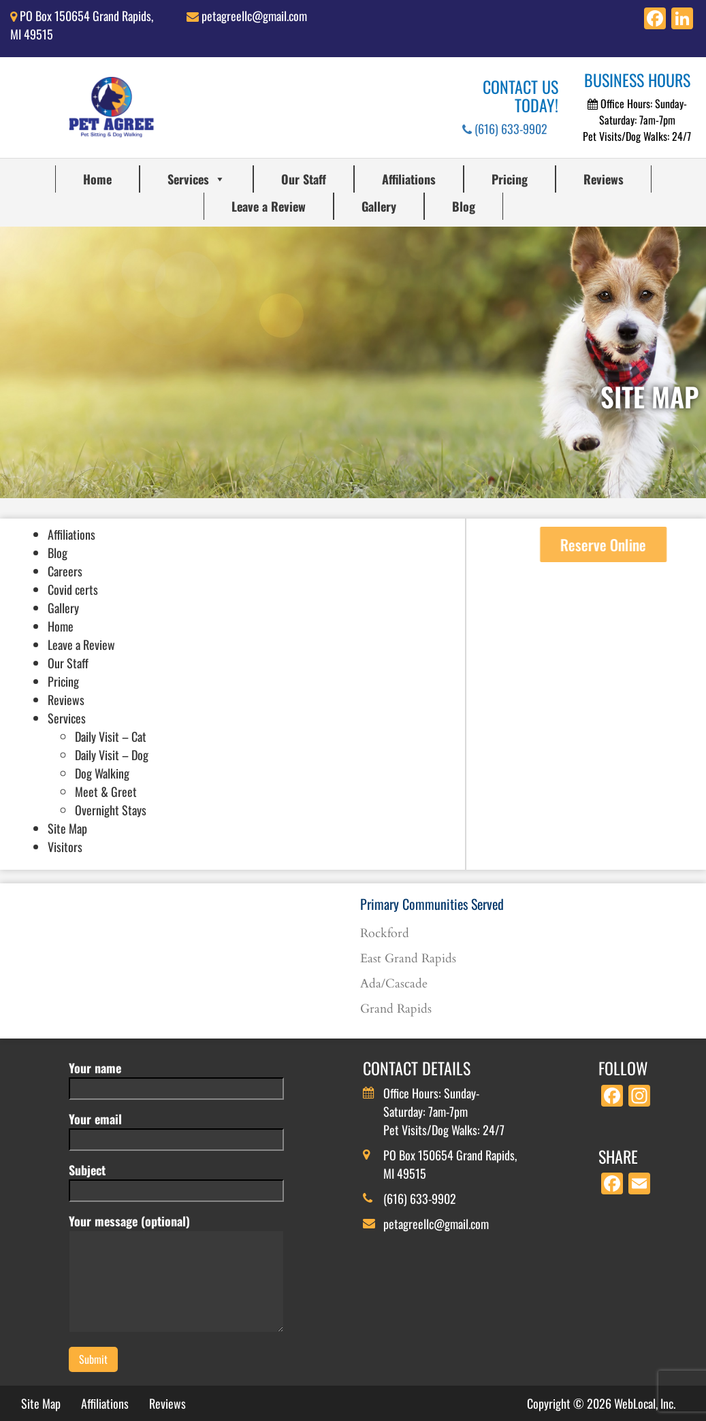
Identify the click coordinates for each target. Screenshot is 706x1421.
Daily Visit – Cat (110, 736)
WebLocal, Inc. (644, 1403)
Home (97, 179)
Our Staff (303, 179)
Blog (463, 206)
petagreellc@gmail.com (254, 15)
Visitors (65, 846)
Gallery (379, 206)
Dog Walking (102, 773)
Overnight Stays (110, 810)
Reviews (603, 179)
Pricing (510, 179)
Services (67, 718)
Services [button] (196, 179)
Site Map (67, 828)
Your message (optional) (176, 1274)
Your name (176, 1077)
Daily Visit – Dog (111, 755)
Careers (65, 571)
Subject (176, 1179)
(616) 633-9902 (504, 128)
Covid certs (73, 589)
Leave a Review (268, 206)
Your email (176, 1128)
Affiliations (409, 179)
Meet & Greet (106, 791)
